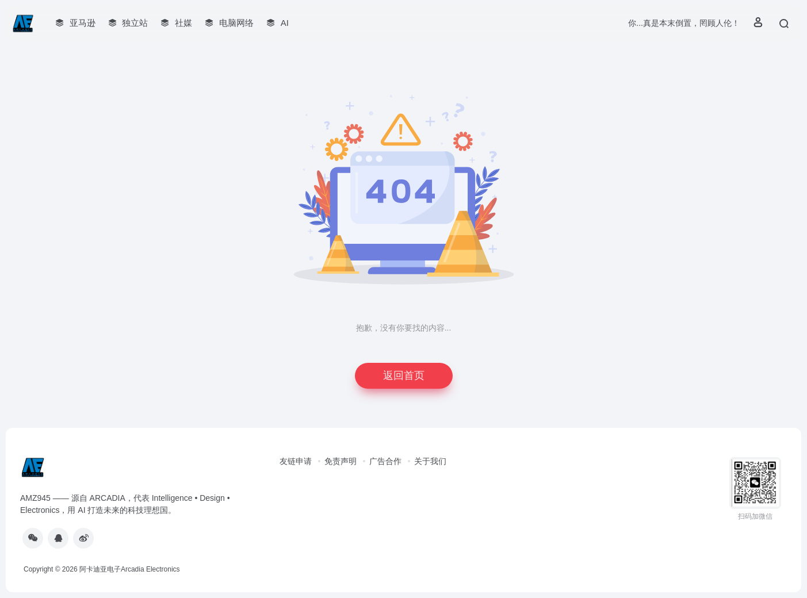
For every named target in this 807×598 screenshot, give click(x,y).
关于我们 (430, 461)
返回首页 (403, 375)
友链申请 (296, 461)
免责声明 (340, 461)
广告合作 (385, 461)
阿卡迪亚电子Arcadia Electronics (129, 569)
